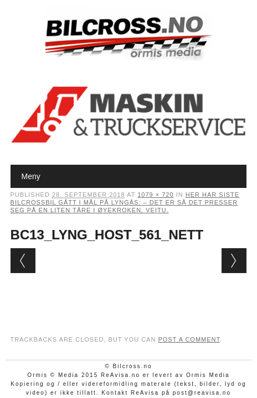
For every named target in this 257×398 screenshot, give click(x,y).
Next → (234, 260)
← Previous (23, 260)
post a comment (189, 339)
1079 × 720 (155, 194)
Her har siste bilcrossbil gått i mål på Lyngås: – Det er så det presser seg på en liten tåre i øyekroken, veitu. (125, 202)
